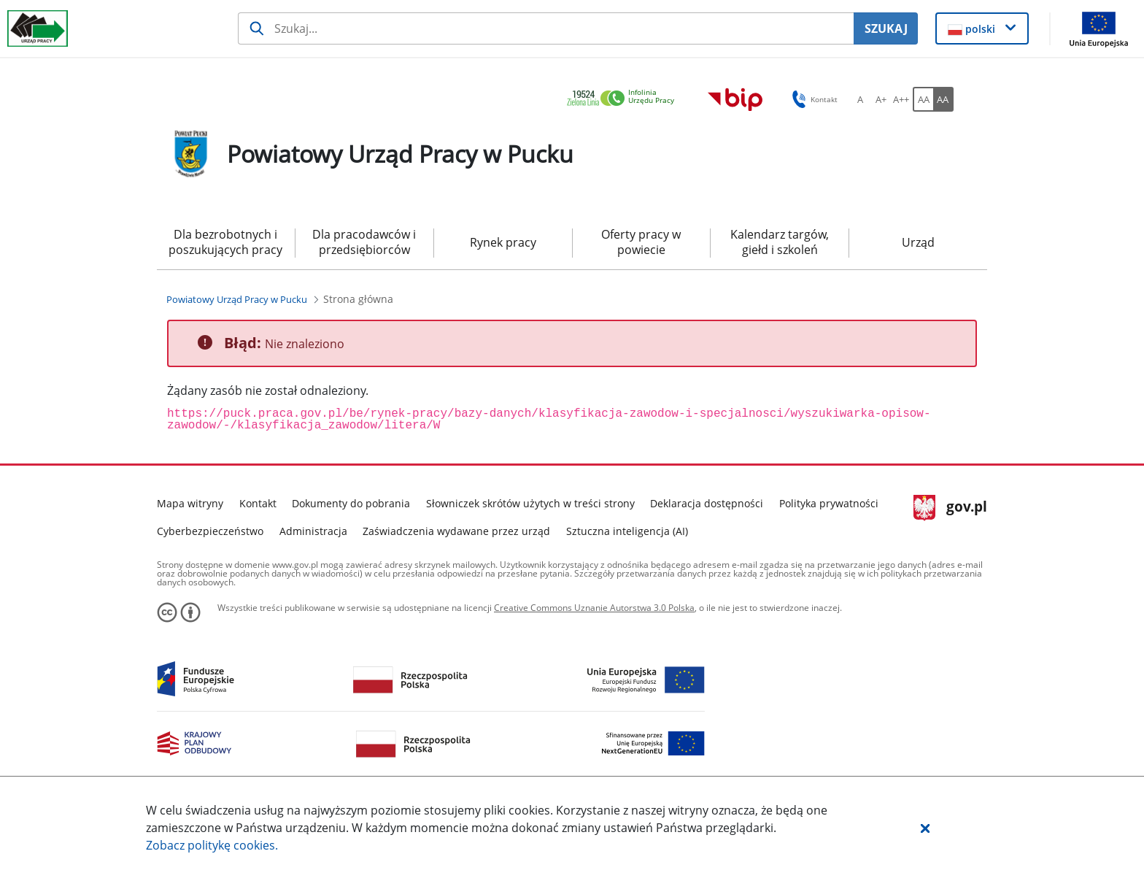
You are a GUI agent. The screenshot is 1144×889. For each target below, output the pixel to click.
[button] (925, 828)
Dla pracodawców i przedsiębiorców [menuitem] (364, 242)
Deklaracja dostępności (706, 503)
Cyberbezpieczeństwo (210, 531)
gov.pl (950, 508)
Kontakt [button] (812, 99)
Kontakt (258, 503)
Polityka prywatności (828, 503)
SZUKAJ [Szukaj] (886, 28)
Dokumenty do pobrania (351, 503)
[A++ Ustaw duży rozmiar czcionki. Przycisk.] (901, 99)
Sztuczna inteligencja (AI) (627, 531)
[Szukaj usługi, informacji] (546, 28)
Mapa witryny (190, 503)
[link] (624, 99)
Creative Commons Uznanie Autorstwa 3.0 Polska (594, 607)
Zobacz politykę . (212, 845)
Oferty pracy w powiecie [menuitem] (641, 242)
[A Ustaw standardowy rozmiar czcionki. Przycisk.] (860, 99)
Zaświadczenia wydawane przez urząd (456, 531)
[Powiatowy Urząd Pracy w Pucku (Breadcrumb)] (236, 299)
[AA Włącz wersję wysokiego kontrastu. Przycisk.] (943, 99)
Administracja (313, 531)
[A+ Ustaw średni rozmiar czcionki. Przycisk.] (880, 99)
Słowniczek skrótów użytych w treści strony (530, 503)
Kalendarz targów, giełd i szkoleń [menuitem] (779, 242)
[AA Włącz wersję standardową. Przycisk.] (923, 99)
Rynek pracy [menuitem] (503, 242)
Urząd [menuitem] (918, 242)
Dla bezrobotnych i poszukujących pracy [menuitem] (225, 242)
